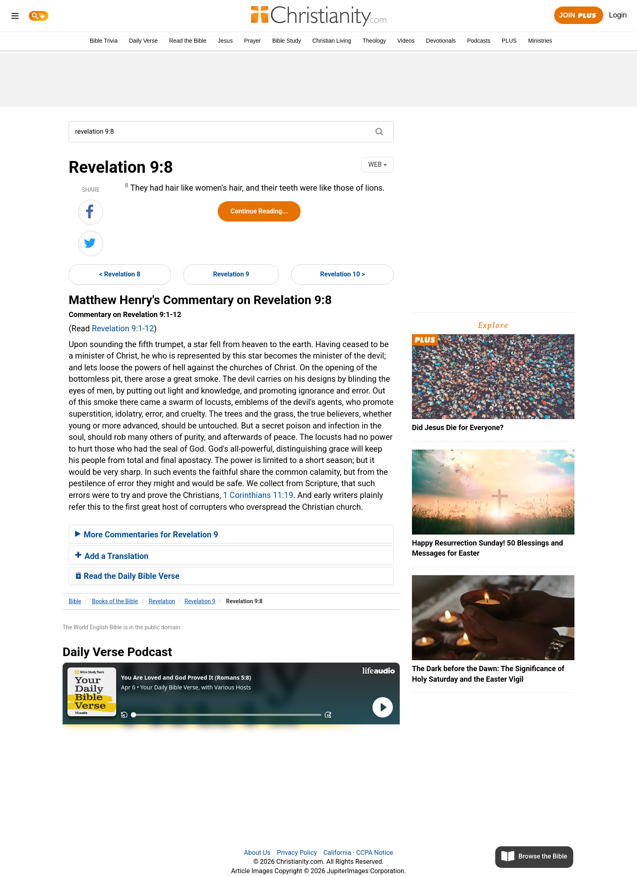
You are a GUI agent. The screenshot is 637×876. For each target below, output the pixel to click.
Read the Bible (187, 40)
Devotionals (441, 40)
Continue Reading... (259, 211)
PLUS (509, 40)
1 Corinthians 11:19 (258, 495)
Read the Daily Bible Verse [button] (127, 576)
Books (115, 601)
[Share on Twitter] (90, 243)
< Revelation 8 (119, 274)
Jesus (225, 40)
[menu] (15, 17)
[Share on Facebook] (90, 212)
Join (578, 16)
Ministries (540, 40)
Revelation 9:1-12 (123, 328)
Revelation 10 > (342, 274)
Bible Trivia (103, 40)
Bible (75, 601)
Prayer (252, 40)
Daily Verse (143, 40)
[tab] (231, 534)
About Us (257, 852)
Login (618, 15)
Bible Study (286, 40)
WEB (377, 164)
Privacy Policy (297, 852)
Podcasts (479, 40)
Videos (406, 40)
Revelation (162, 601)
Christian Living (331, 40)
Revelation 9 (231, 274)
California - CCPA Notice (358, 852)
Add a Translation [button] (112, 556)
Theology (374, 40)
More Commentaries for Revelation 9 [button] (146, 534)
